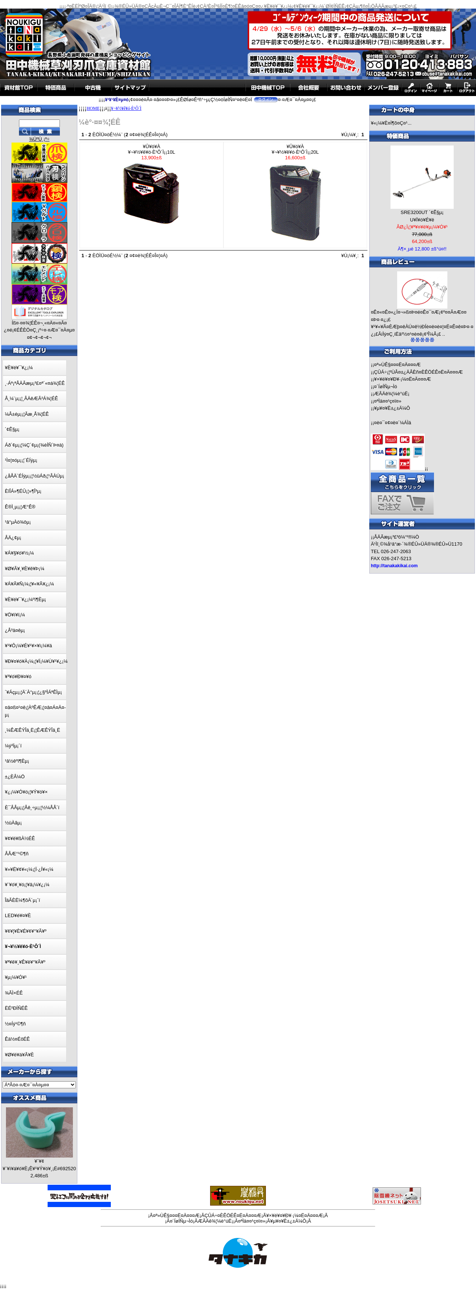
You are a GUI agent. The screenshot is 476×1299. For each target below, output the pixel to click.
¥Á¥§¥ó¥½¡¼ (19, 553)
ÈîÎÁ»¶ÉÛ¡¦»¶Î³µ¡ (23, 491)
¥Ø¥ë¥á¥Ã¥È (19, 1054)
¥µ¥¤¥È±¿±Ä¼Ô (392, 408)
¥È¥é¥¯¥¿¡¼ (19, 367)
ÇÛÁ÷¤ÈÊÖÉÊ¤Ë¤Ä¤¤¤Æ (233, 1215)
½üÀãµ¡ (13, 823)
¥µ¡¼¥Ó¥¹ (16, 977)
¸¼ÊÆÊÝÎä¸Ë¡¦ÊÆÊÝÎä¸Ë (32, 730)
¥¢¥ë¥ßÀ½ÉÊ (20, 838)
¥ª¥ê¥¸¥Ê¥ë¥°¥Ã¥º (25, 962)
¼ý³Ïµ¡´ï (13, 746)
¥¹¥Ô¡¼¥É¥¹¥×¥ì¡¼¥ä (28, 645)
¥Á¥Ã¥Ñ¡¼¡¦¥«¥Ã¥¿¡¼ (29, 584)
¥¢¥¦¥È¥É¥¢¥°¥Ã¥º (25, 931)
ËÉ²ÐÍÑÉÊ (16, 1008)
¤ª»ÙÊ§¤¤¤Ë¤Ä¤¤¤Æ (397, 364)
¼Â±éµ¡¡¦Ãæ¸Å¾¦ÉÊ (27, 414)
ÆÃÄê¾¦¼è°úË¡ (391, 393)
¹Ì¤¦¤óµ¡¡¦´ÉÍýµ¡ (21, 460)
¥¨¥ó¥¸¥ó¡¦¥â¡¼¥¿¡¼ (27, 884)
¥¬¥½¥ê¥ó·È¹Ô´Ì (126, 108)
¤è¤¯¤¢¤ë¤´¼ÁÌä (392, 422)
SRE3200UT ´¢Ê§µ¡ (422, 212)
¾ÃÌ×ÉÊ (14, 993)
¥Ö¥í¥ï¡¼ (15, 614)
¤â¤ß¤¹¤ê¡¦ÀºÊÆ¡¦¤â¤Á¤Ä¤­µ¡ (35, 711)
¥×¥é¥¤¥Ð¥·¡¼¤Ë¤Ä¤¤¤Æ (402, 379)
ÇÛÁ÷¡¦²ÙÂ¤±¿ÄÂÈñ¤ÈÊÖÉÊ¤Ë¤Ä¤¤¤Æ (418, 372)
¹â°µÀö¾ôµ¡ (18, 522)
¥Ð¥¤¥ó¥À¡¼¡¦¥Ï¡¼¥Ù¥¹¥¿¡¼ (36, 661)
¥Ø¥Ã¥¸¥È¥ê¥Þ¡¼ (24, 568)
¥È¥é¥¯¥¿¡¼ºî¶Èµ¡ (25, 599)
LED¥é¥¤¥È (18, 915)
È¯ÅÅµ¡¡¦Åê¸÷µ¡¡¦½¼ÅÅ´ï (32, 807)
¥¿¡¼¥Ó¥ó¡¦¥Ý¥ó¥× (26, 792)
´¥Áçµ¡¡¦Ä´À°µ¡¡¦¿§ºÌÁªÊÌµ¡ (33, 692)
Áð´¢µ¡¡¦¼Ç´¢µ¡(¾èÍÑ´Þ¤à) (34, 445)
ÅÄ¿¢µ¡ (13, 537)
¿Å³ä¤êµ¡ (15, 630)
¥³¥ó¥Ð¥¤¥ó (18, 676)
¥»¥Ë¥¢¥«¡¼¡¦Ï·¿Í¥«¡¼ (29, 869)
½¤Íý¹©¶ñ (15, 1024)
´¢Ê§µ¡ (12, 429)
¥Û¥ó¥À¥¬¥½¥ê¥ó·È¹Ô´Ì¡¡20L (295, 195)
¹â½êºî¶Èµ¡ (17, 761)
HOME (93, 108)
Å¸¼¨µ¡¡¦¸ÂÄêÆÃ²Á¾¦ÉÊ (31, 398)
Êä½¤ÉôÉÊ (17, 1039)
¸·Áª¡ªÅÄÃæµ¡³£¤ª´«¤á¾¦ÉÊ (35, 383)
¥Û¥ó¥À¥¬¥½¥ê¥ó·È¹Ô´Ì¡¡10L (151, 185)
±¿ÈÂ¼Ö (15, 776)
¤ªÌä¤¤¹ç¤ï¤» (387, 401)
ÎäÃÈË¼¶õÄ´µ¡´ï (22, 900)
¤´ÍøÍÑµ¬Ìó (385, 386)
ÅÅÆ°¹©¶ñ (17, 853)
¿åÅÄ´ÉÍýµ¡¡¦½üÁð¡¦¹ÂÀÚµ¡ (34, 476)
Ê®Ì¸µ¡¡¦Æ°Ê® (20, 507)
